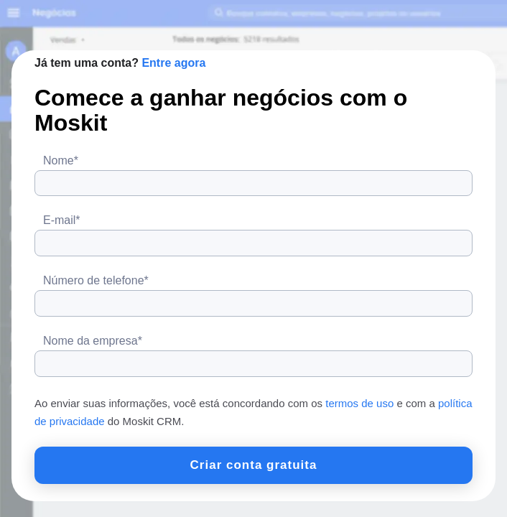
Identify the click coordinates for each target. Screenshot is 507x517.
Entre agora (173, 63)
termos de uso (359, 403)
